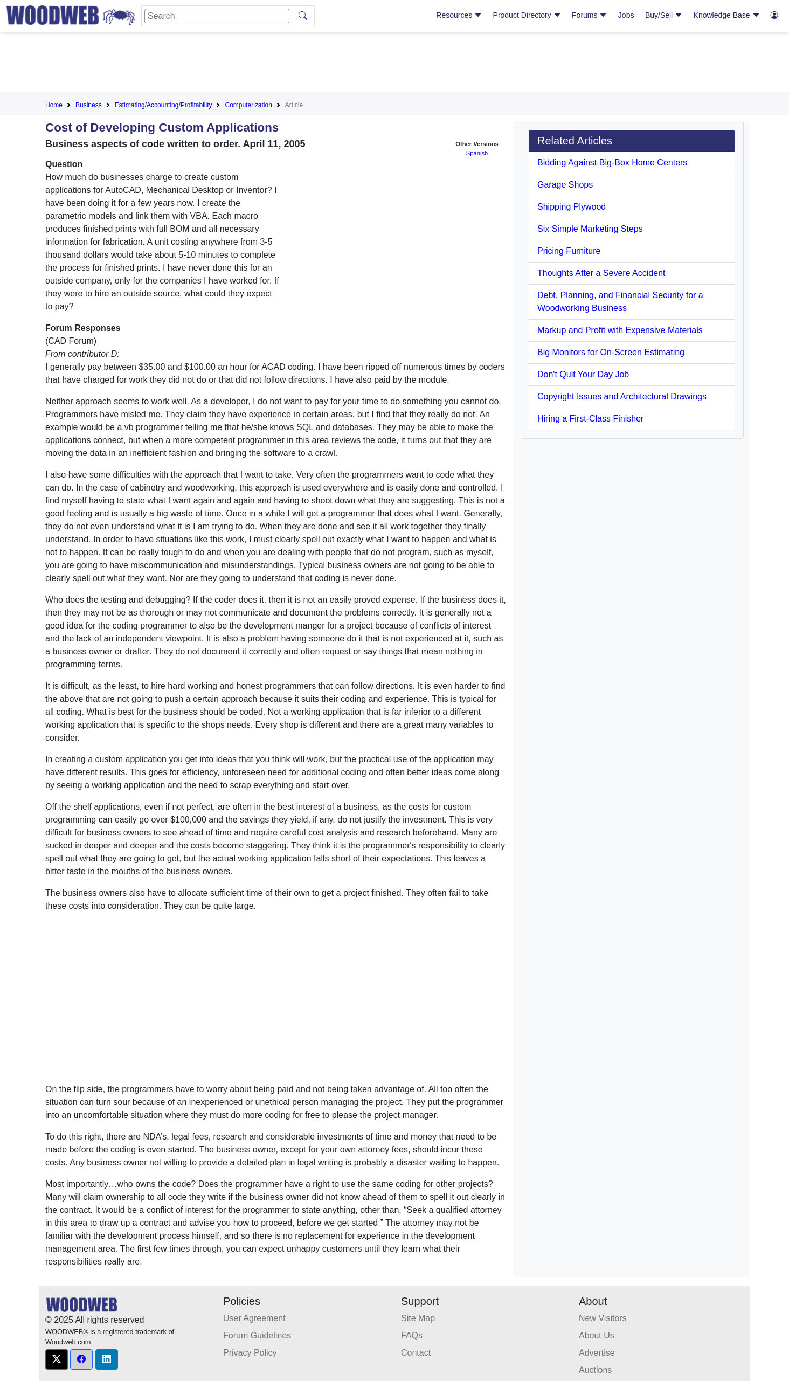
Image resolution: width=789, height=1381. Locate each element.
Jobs (626, 15)
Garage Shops (565, 184)
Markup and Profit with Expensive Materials (620, 330)
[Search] (216, 16)
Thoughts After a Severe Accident (601, 273)
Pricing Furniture (568, 251)
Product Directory (527, 15)
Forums (589, 15)
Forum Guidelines (257, 1335)
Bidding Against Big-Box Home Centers (612, 162)
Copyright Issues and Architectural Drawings (622, 396)
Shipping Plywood (571, 206)
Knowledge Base (727, 15)
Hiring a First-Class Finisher (590, 418)
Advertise (597, 1352)
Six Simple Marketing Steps (590, 228)
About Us (596, 1335)
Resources (459, 15)
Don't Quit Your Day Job (583, 374)
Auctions (595, 1370)
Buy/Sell (663, 15)
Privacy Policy (250, 1352)
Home (54, 105)
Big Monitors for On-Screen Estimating (610, 352)
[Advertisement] (394, 64)
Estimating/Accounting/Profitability (163, 105)
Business (88, 105)
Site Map (418, 1318)
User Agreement (254, 1318)
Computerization (248, 105)
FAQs (412, 1335)
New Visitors (603, 1318)
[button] (56, 1359)
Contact (416, 1352)
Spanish (477, 153)
